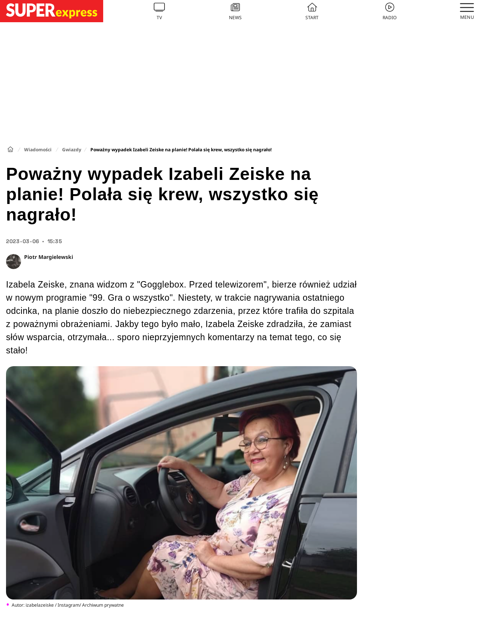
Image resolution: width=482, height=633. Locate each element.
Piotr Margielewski (48, 256)
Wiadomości (38, 149)
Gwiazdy (71, 149)
